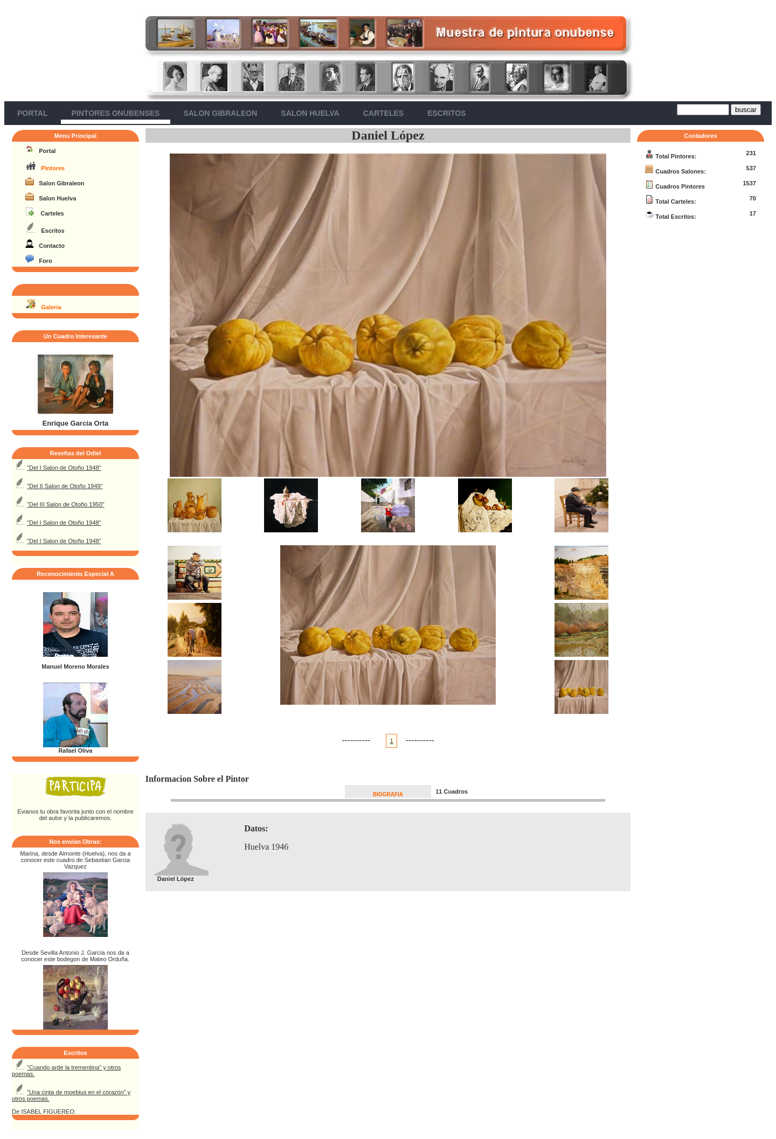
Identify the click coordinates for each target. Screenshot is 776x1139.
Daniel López (387, 135)
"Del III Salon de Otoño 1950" (66, 504)
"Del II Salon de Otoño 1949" (65, 486)
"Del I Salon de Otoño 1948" (64, 467)
